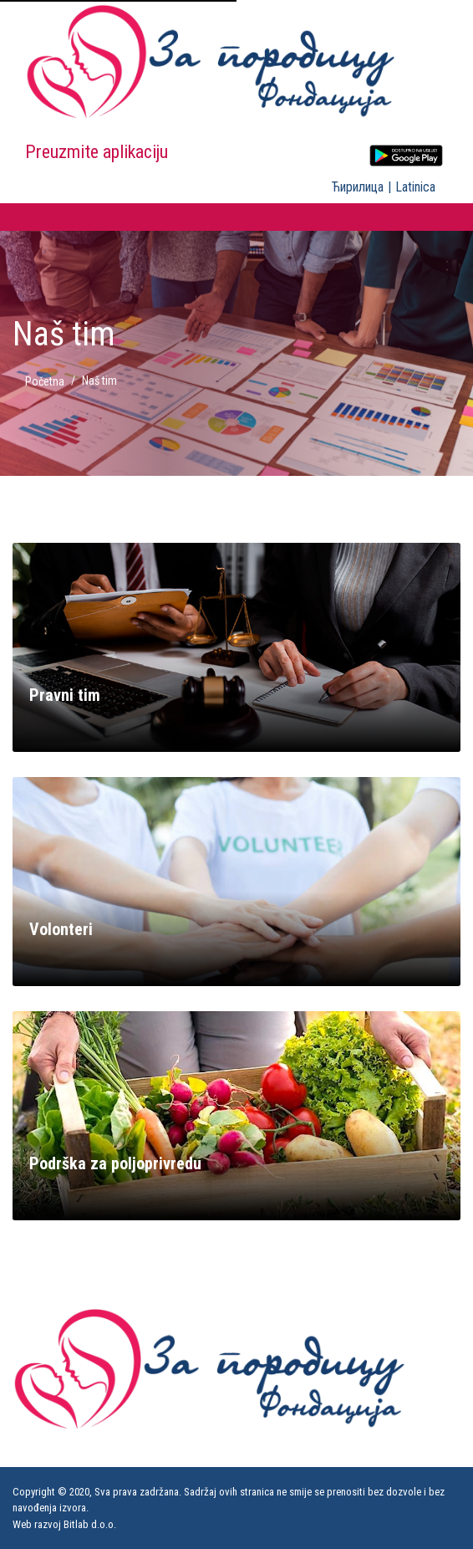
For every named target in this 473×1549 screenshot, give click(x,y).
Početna (44, 381)
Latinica (415, 187)
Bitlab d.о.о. (90, 1524)
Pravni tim (64, 695)
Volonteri (61, 929)
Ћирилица (358, 187)
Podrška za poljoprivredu (115, 1163)
